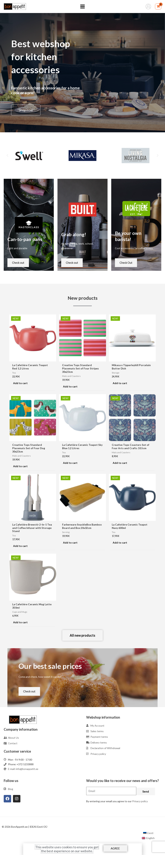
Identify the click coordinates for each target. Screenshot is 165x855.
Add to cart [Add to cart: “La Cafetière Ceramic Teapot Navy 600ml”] (120, 542)
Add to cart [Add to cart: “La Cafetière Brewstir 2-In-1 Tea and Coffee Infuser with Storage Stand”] (20, 545)
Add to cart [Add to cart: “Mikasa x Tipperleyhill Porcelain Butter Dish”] (120, 383)
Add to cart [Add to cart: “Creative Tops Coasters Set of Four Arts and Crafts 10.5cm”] (120, 462)
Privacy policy (140, 801)
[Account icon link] (148, 6)
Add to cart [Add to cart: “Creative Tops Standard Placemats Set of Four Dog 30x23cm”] (20, 466)
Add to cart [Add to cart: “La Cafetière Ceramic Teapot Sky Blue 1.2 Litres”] (70, 462)
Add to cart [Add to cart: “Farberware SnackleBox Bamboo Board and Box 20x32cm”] (70, 542)
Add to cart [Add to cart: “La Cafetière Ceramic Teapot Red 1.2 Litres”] (20, 383)
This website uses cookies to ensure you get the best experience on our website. (67, 849)
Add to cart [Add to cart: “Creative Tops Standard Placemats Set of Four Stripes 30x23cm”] (70, 386)
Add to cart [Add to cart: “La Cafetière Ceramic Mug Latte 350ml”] (20, 622)
